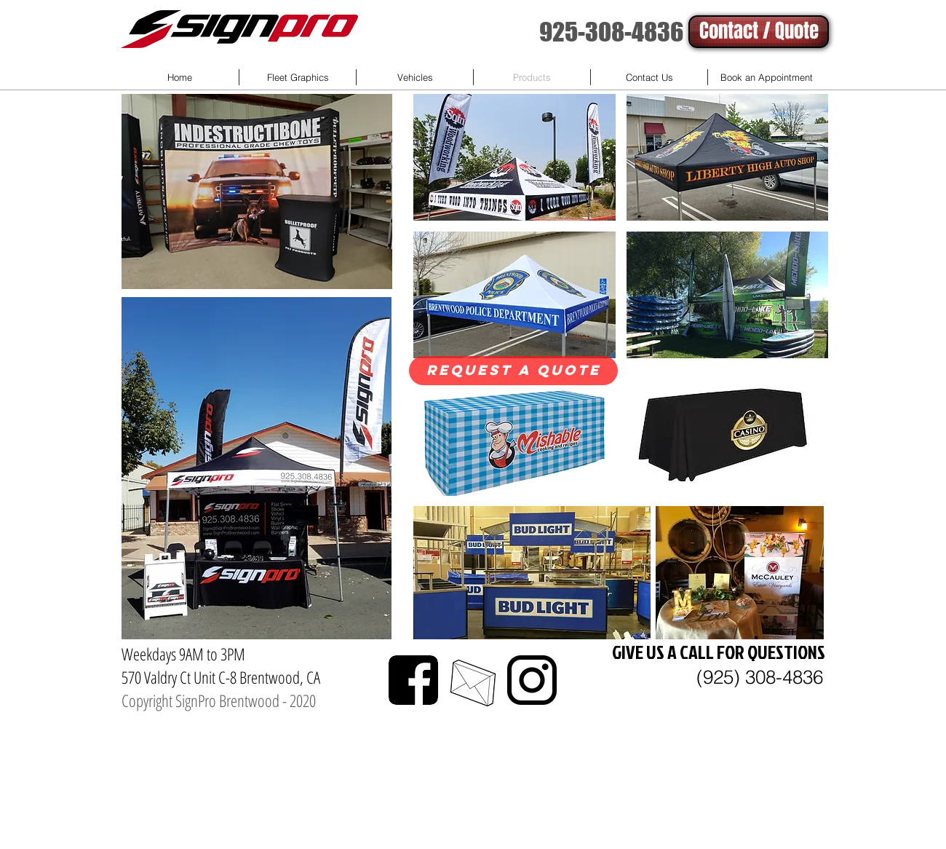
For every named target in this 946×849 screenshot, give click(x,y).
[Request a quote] (513, 370)
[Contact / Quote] (758, 31)
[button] (514, 157)
